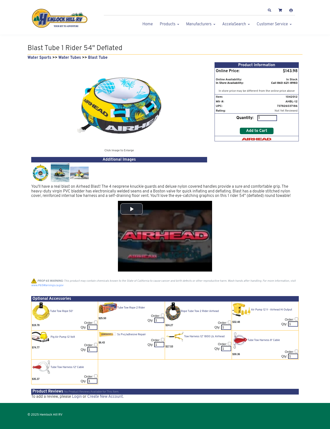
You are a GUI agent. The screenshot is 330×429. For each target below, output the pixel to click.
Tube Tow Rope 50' (61, 311)
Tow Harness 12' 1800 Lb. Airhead (204, 336)
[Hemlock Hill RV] (62, 18)
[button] (270, 10)
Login (77, 396)
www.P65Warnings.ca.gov (47, 285)
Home (147, 24)
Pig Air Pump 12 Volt (63, 337)
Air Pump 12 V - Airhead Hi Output (271, 309)
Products (167, 24)
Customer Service (272, 24)
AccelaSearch (234, 24)
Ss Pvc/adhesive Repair (131, 334)
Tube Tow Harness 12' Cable (67, 367)
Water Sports (39, 57)
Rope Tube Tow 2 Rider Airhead (200, 311)
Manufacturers (199, 24)
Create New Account (105, 396)
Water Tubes (69, 57)
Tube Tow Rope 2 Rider (131, 307)
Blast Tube (98, 57)
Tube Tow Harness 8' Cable (264, 340)
